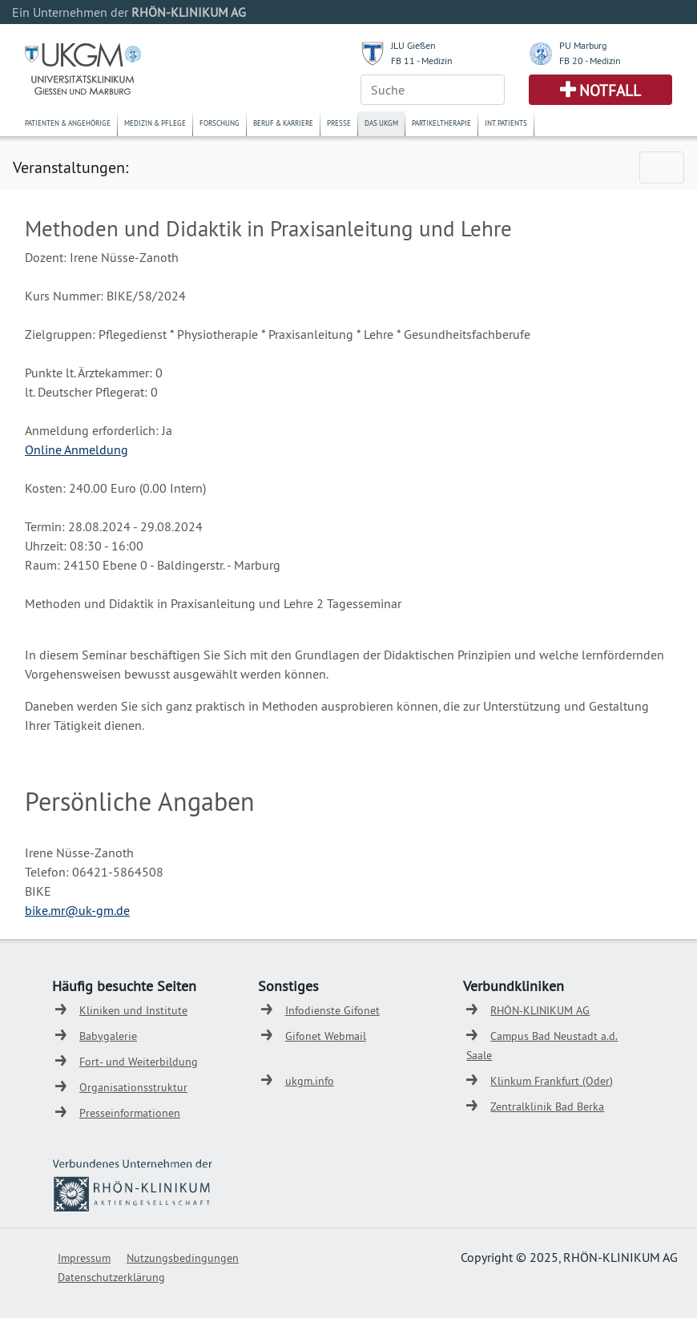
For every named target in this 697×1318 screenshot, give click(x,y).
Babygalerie (108, 1036)
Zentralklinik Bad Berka (547, 1106)
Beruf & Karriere (283, 123)
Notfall (610, 90)
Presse (339, 123)
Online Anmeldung (76, 449)
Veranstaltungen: (70, 167)
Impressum (84, 1258)
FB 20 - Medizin (590, 60)
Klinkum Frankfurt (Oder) (551, 1081)
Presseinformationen (129, 1113)
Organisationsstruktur (133, 1087)
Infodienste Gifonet (332, 1010)
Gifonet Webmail (325, 1036)
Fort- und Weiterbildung (138, 1061)
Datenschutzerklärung (111, 1277)
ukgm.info (309, 1081)
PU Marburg (582, 45)
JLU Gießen (413, 45)
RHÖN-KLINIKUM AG (540, 1010)
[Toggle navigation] (661, 167)
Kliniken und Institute (133, 1010)
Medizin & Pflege (155, 123)
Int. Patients (506, 123)
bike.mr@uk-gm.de (77, 910)
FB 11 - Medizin (422, 60)
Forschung (219, 123)
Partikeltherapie (441, 123)
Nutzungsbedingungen (183, 1258)
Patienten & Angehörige (68, 123)
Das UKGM (381, 123)
